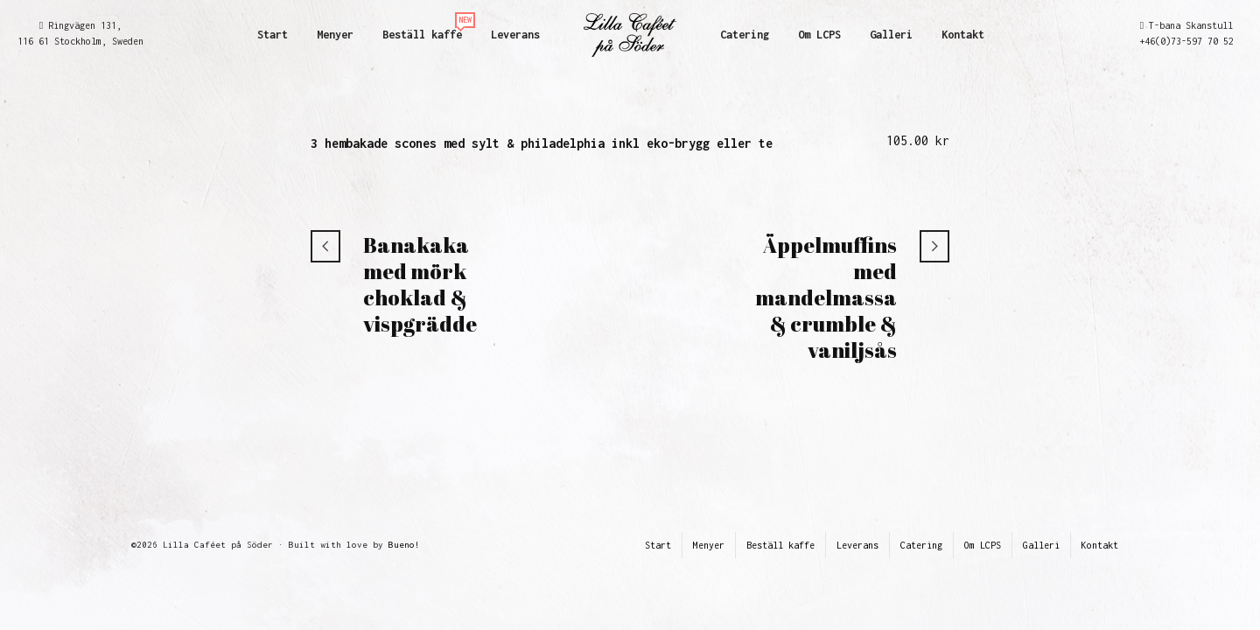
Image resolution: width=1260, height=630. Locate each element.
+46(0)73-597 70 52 (1186, 41)
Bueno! (404, 545)
